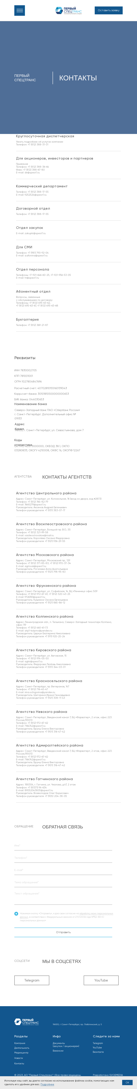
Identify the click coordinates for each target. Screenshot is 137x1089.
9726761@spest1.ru (35, 597)
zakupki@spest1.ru (35, 233)
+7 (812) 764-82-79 (38, 501)
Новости (18, 1058)
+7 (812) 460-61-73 (38, 627)
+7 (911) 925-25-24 (55, 636)
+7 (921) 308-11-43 (55, 697)
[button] (109, 10)
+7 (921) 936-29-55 (55, 541)
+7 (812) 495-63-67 (26, 305)
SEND (64, 907)
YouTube (97, 1047)
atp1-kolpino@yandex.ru (38, 630)
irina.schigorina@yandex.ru (40, 692)
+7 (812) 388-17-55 (38, 191)
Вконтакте (98, 1052)
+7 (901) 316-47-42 (55, 731)
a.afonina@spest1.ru (36, 255)
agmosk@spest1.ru (35, 566)
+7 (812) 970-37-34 (60, 563)
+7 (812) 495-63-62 (39, 302)
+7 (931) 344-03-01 (55, 667)
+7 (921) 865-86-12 (55, 602)
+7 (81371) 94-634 (37, 787)
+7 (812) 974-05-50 (38, 658)
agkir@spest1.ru (33, 661)
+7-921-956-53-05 (61, 275)
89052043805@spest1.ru (39, 790)
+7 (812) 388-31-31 (38, 144)
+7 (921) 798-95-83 (55, 571)
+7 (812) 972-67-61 (38, 594)
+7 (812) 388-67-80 (34, 169)
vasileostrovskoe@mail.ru (39, 535)
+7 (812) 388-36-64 (38, 166)
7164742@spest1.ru (35, 725)
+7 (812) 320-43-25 (59, 594)
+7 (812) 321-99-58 (38, 532)
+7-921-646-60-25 (39, 275)
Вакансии (58, 1050)
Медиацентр (21, 1052)
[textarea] (63, 897)
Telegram (98, 1043)
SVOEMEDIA (116, 1075)
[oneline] (63, 846)
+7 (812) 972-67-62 (38, 722)
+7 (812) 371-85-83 (38, 563)
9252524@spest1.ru (35, 194)
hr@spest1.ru (32, 277)
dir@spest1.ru (32, 172)
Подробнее (47, 1084)
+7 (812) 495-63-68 (47, 305)
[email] (63, 870)
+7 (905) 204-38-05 (56, 796)
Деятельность (21, 1048)
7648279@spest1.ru (35, 504)
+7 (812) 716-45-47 (38, 689)
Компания (19, 1043)
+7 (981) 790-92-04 (38, 252)
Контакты (19, 1063)
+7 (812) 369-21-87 (38, 325)
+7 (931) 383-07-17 (55, 510)
